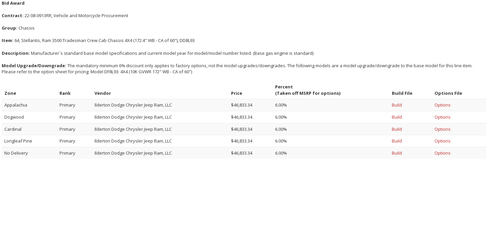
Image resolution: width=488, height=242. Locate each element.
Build (397, 105)
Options (443, 105)
